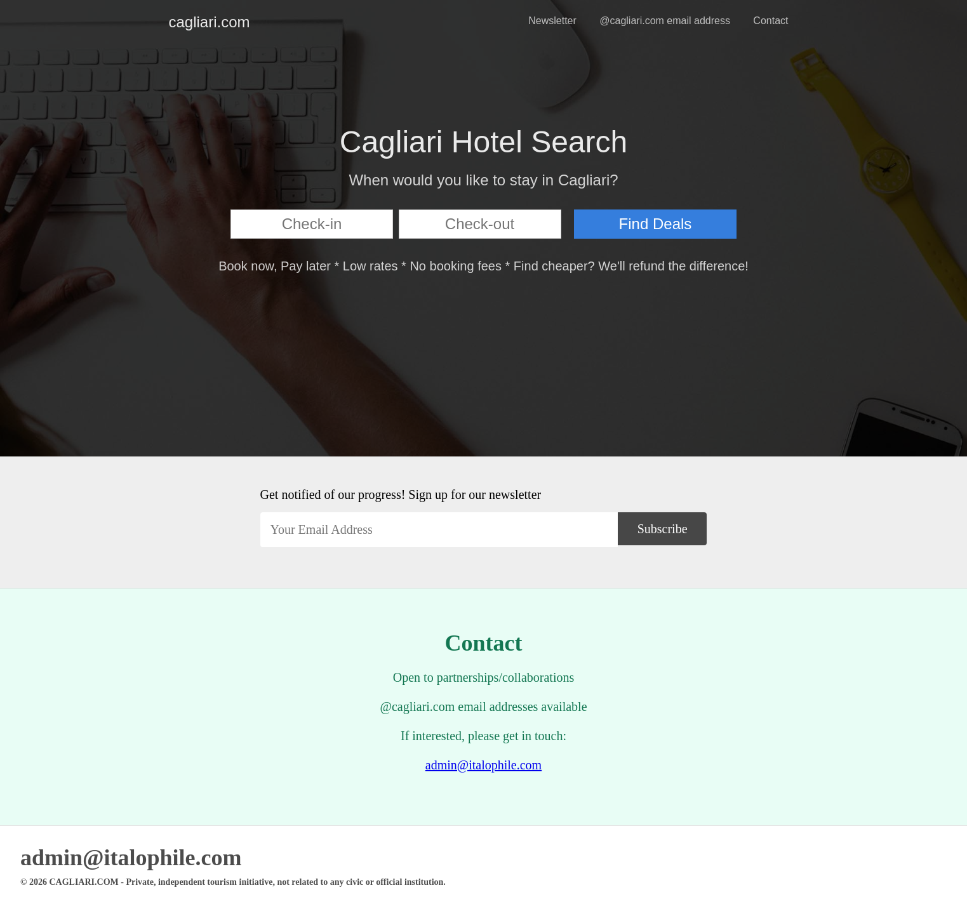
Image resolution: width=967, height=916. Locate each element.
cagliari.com (179, 21)
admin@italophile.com (483, 765)
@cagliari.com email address (664, 20)
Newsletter (552, 20)
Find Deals (655, 223)
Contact (770, 20)
